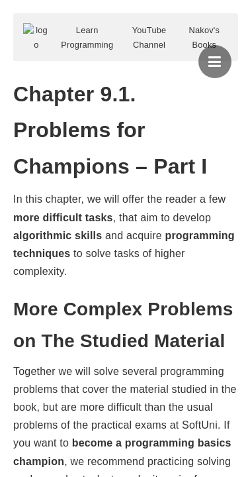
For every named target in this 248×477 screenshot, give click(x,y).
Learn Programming (87, 37)
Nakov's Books (204, 37)
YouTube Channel (149, 37)
